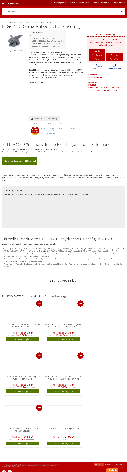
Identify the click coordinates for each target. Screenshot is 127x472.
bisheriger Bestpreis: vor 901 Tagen (103, 87)
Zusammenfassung (39, 36)
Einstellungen (118, 3)
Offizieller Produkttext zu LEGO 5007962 (46, 43)
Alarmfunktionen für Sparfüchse (43, 38)
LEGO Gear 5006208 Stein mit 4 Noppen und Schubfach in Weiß (22, 325)
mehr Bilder (15, 51)
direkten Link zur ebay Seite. (78, 194)
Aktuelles (78, 3)
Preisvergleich (59, 3)
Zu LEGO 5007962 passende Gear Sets (46, 46)
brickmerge (99, 464)
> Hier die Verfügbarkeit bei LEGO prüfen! (19, 161)
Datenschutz (109, 464)
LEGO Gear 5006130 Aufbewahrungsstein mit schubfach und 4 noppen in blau (63, 325)
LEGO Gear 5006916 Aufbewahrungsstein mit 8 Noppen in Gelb (22, 377)
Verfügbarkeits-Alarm (111, 40)
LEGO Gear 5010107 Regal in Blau (64, 428)
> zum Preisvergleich (22, 339)
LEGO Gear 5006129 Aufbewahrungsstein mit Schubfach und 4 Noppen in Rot (63, 377)
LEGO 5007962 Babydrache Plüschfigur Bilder (48, 41)
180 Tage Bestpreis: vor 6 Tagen (102, 90)
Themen (100, 3)
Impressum (120, 464)
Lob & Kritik (112, 470)
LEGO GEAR (62, 72)
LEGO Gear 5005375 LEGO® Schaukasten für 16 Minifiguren (22, 429)
